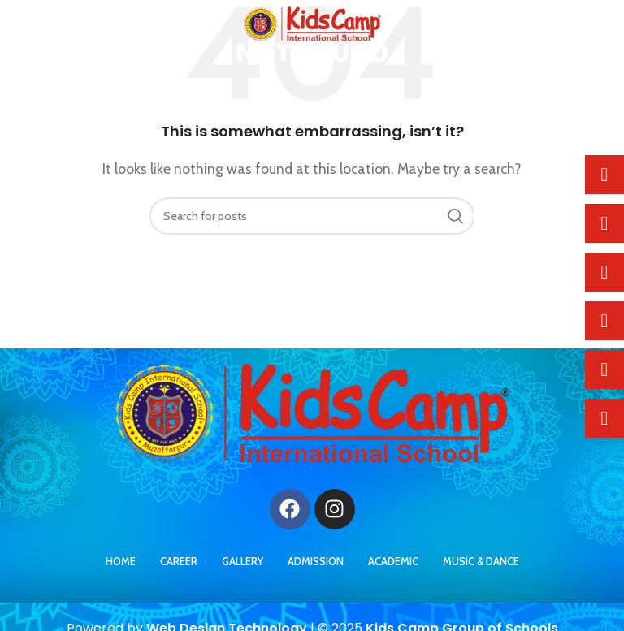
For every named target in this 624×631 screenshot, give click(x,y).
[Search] (312, 216)
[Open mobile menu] (39, 24)
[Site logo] (312, 23)
